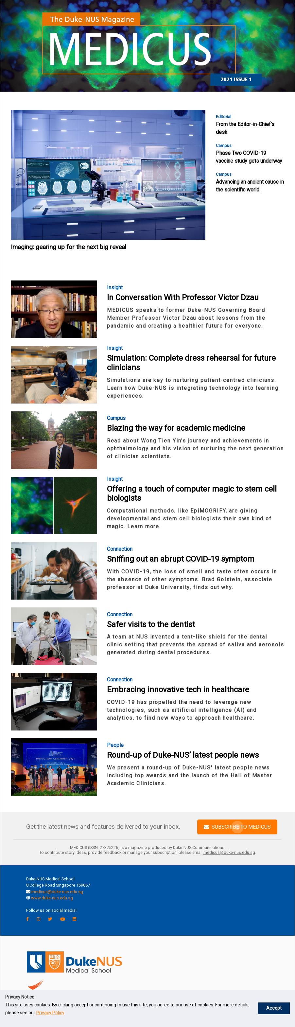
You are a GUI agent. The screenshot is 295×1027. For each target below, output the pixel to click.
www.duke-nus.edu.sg (52, 897)
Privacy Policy (50, 1012)
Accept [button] (274, 1008)
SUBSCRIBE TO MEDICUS (237, 826)
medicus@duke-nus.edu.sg (57, 891)
